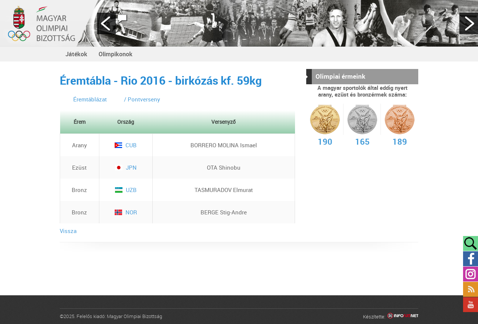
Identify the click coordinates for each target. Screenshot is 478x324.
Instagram (470, 274)
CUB (126, 145)
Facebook (470, 258)
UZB (126, 190)
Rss (470, 289)
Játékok (76, 54)
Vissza (68, 231)
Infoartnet (402, 317)
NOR (126, 212)
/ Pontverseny (142, 99)
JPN (126, 167)
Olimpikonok (116, 54)
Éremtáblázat (90, 99)
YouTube (470, 304)
